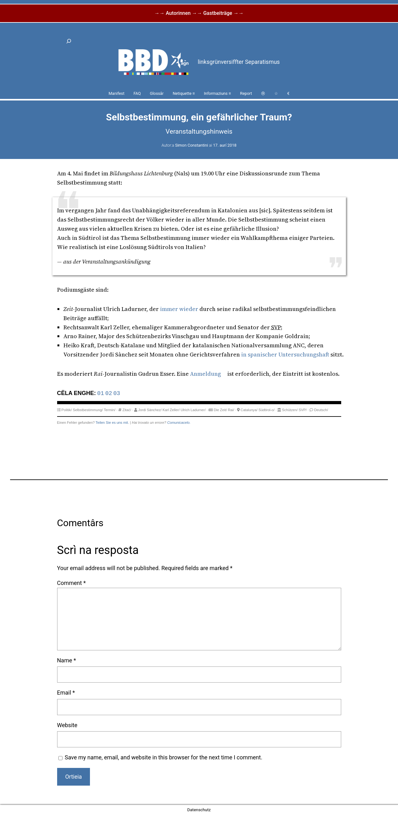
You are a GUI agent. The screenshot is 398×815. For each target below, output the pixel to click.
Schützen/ (290, 410)
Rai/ (231, 410)
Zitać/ (126, 410)
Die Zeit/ (220, 410)
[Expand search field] (69, 41)
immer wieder (179, 309)
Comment (71, 583)
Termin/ (110, 410)
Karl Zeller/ (171, 410)
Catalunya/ (249, 410)
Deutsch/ (321, 410)
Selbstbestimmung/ (88, 410)
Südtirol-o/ (266, 410)
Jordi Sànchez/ (150, 410)
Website (67, 725)
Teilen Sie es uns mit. (112, 422)
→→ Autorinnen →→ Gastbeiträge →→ (198, 13)
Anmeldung (205, 374)
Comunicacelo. (179, 422)
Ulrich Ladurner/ (193, 410)
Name (66, 660)
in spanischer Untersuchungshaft (285, 354)
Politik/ (67, 410)
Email (66, 692)
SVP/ (303, 410)
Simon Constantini (191, 145)
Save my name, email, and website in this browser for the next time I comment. (163, 757)
